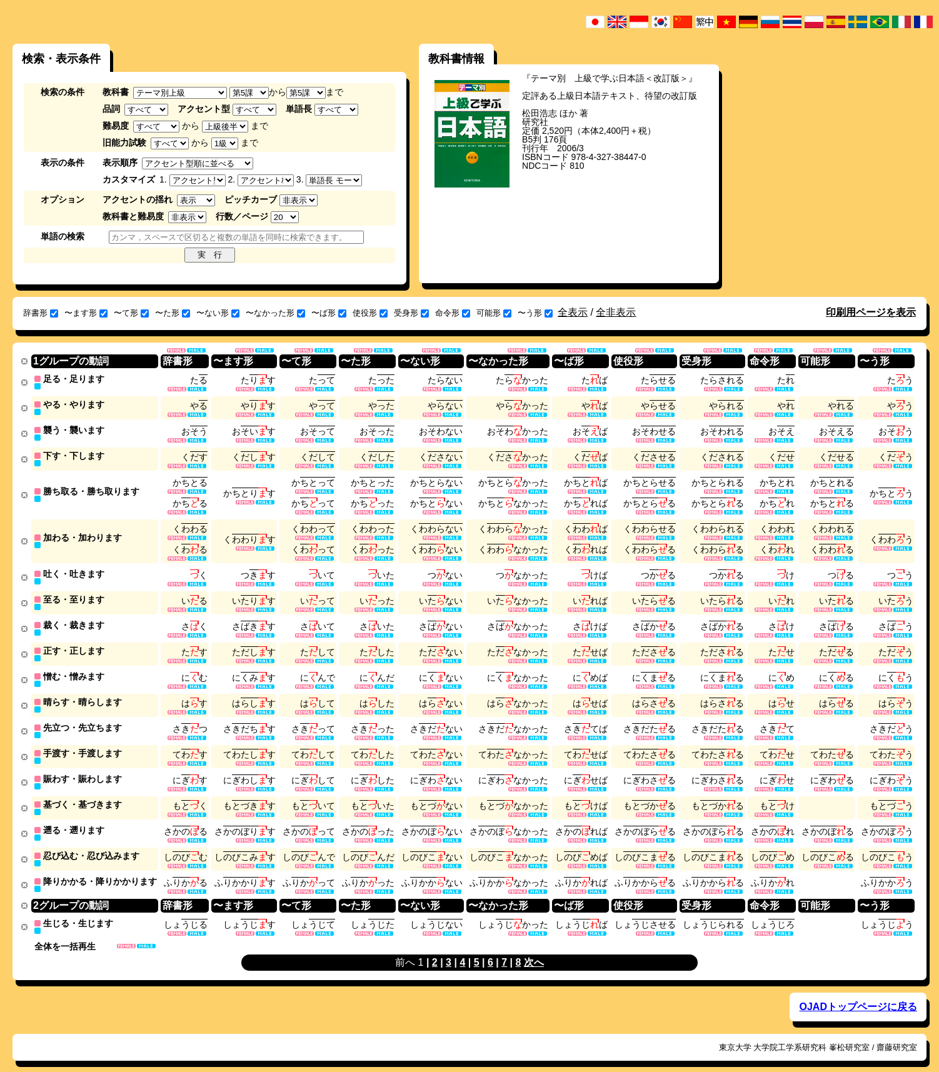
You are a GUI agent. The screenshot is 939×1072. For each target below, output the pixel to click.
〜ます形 (86, 313)
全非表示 (616, 312)
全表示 (573, 312)
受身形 (411, 313)
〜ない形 (217, 313)
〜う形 (535, 313)
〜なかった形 (275, 313)
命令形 (452, 313)
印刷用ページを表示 (871, 312)
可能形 (493, 313)
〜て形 (131, 313)
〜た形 (172, 313)
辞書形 (40, 313)
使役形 (370, 313)
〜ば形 (328, 313)
